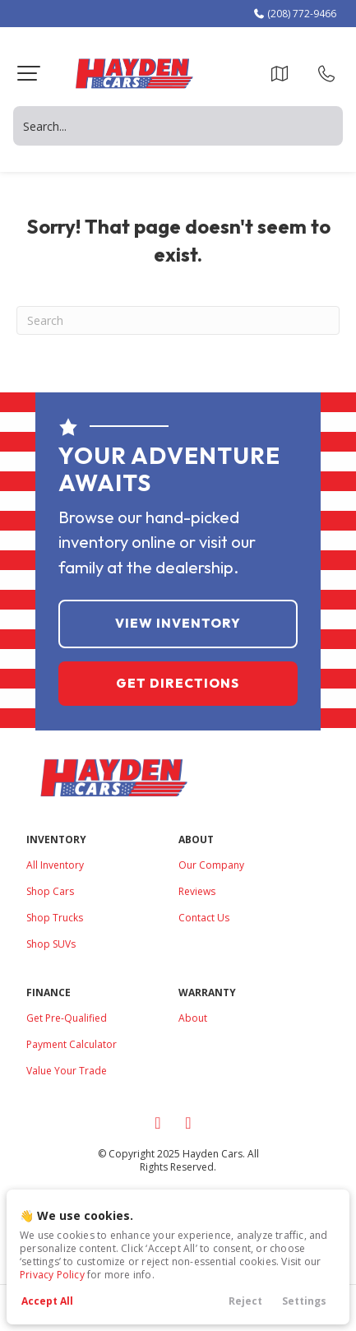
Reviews (196, 891)
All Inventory (55, 865)
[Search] (178, 320)
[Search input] (178, 126)
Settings (304, 1301)
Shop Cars (50, 891)
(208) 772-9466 (294, 14)
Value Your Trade (66, 1071)
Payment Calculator (71, 1044)
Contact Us (203, 918)
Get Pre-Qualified (66, 1018)
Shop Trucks (54, 918)
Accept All (47, 1301)
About (192, 1018)
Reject (245, 1301)
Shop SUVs (51, 944)
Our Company (211, 865)
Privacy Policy (52, 1275)
